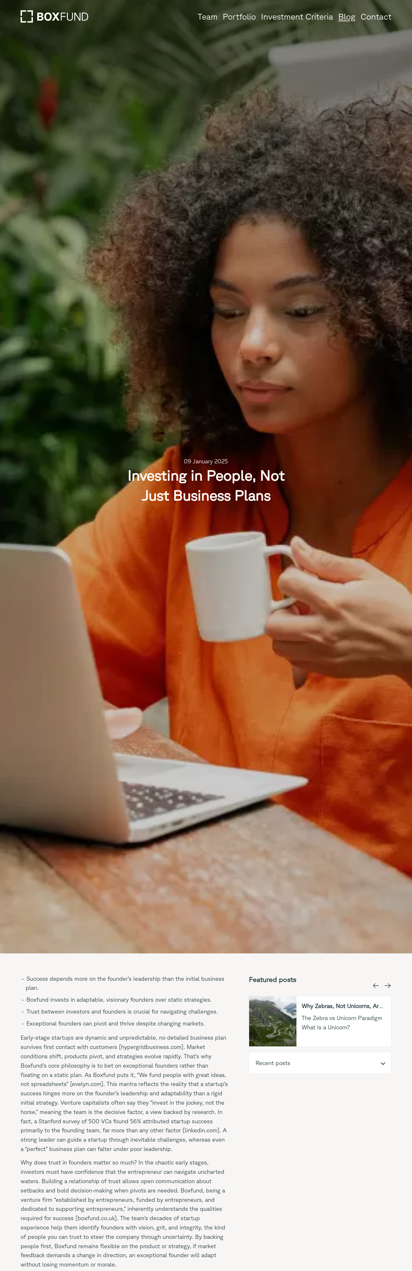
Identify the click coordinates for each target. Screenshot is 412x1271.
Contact (375, 16)
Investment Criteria (297, 16)
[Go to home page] (54, 16)
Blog (346, 16)
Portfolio (239, 16)
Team (208, 16)
